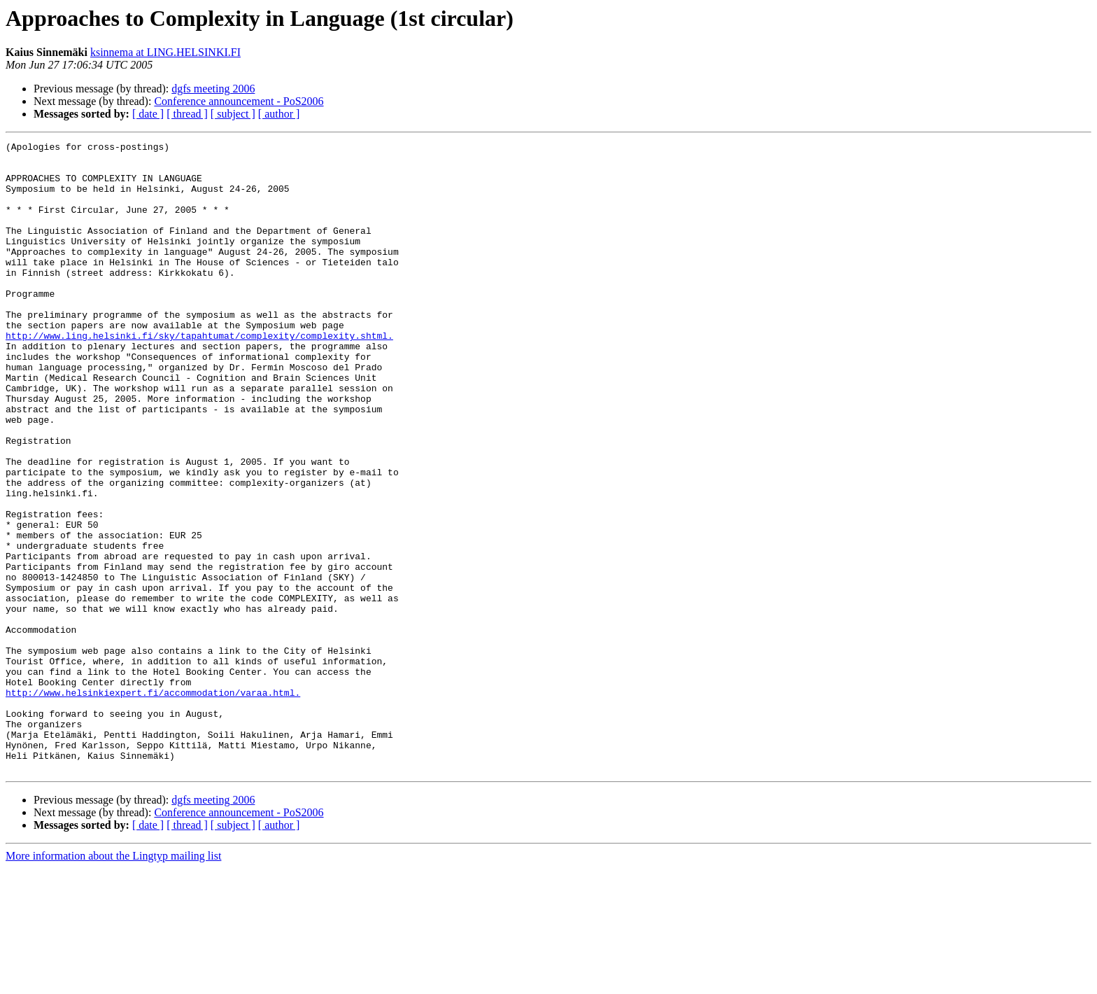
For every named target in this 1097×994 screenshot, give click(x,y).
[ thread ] (187, 114)
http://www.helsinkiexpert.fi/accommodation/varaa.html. (153, 803)
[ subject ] (233, 114)
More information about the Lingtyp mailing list (113, 982)
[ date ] (148, 114)
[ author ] (279, 114)
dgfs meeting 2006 (213, 88)
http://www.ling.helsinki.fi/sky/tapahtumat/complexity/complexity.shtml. (199, 375)
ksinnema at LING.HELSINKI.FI (165, 52)
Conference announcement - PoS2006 (238, 101)
